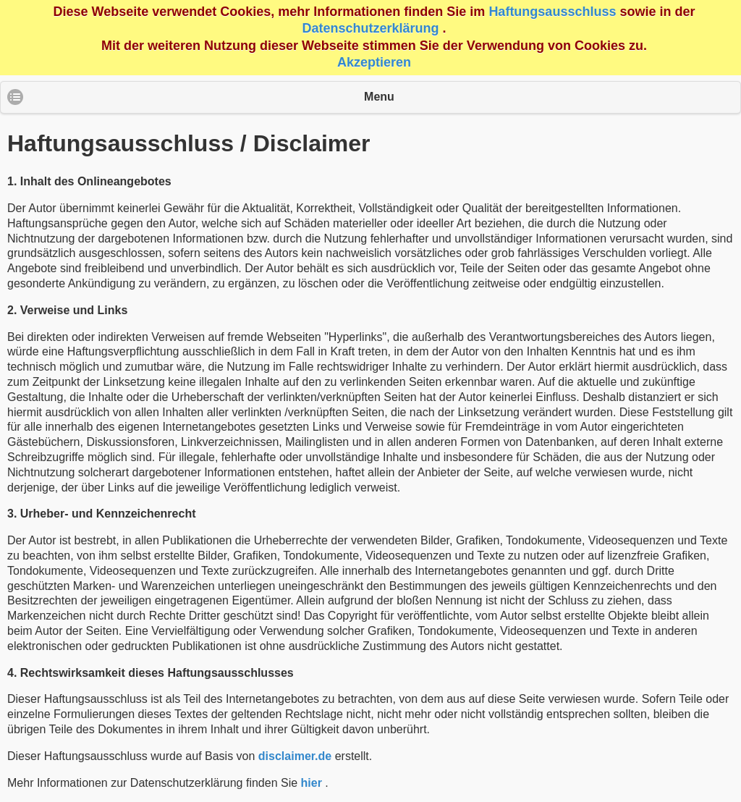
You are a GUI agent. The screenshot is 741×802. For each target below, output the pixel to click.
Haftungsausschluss (552, 11)
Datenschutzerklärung (370, 28)
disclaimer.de (294, 756)
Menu (379, 96)
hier (311, 783)
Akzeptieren (374, 62)
